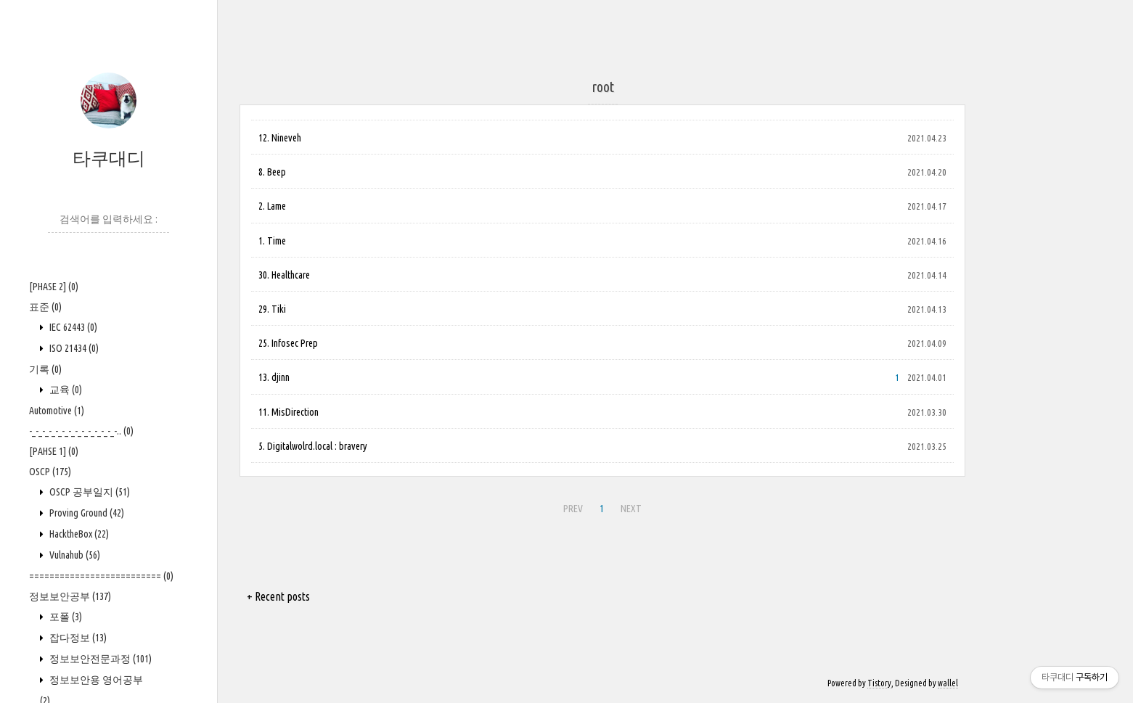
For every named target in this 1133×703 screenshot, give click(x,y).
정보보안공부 (70, 596)
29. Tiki (272, 309)
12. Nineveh (279, 138)
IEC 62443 (72, 327)
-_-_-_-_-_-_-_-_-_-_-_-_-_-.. (81, 431)
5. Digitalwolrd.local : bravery (312, 446)
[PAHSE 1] (53, 451)
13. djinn (274, 377)
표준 (45, 307)
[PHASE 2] (53, 286)
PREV (573, 508)
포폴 (64, 616)
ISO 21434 (73, 348)
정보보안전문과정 (99, 659)
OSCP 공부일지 (88, 492)
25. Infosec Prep (288, 343)
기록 (45, 369)
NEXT (631, 508)
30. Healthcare (284, 275)
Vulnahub (73, 555)
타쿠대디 (109, 158)
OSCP (50, 471)
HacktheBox (78, 534)
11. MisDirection (288, 412)
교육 (64, 389)
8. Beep (272, 172)
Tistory (879, 683)
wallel (948, 683)
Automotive (56, 410)
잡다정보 (77, 638)
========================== (101, 576)
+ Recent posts (278, 596)
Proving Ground (85, 513)
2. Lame (272, 206)
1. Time (272, 241)
